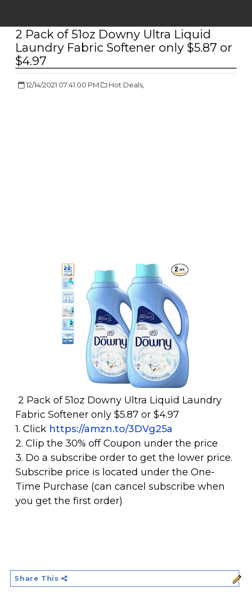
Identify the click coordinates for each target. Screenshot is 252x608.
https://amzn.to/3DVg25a (111, 429)
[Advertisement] (104, 175)
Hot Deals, (126, 84)
